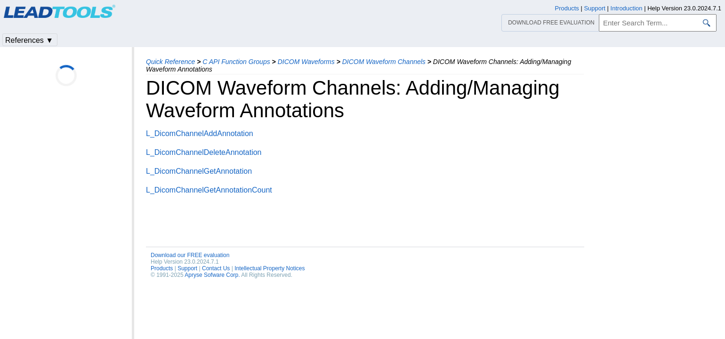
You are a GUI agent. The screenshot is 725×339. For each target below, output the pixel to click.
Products (162, 268)
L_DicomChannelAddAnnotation (199, 133)
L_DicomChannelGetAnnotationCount (209, 190)
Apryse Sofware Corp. (212, 275)
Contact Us (216, 268)
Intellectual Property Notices (269, 268)
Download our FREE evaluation (190, 255)
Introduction (627, 8)
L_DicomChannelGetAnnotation (199, 171)
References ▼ (29, 40)
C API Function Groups (236, 61)
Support (187, 268)
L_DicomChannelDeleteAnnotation (204, 152)
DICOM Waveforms (306, 61)
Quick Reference (170, 61)
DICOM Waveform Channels (384, 61)
